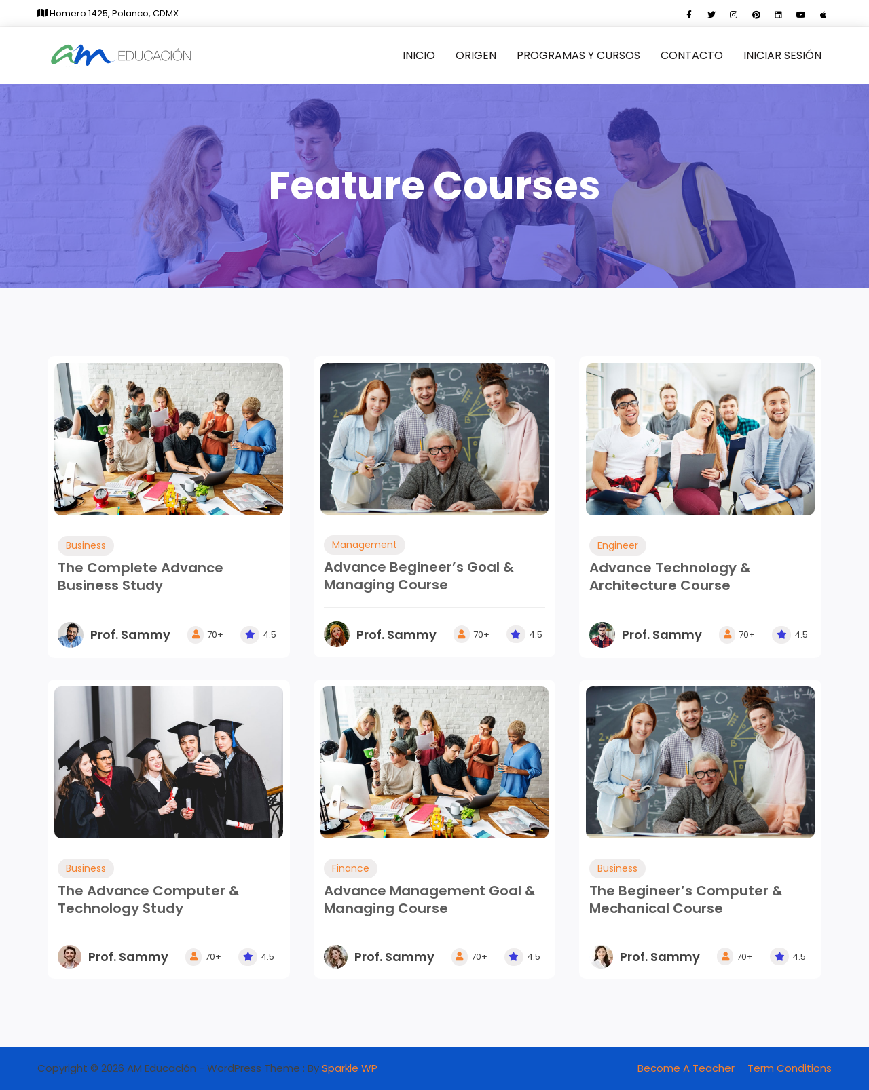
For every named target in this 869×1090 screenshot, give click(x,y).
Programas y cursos (578, 55)
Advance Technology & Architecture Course (670, 576)
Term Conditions (789, 1068)
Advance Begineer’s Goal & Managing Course (419, 575)
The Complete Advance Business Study (140, 576)
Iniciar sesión (782, 55)
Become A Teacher (686, 1068)
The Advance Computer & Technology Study (149, 899)
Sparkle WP (349, 1068)
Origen (476, 55)
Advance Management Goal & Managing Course (430, 899)
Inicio (419, 55)
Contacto (692, 55)
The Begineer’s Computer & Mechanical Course (686, 899)
